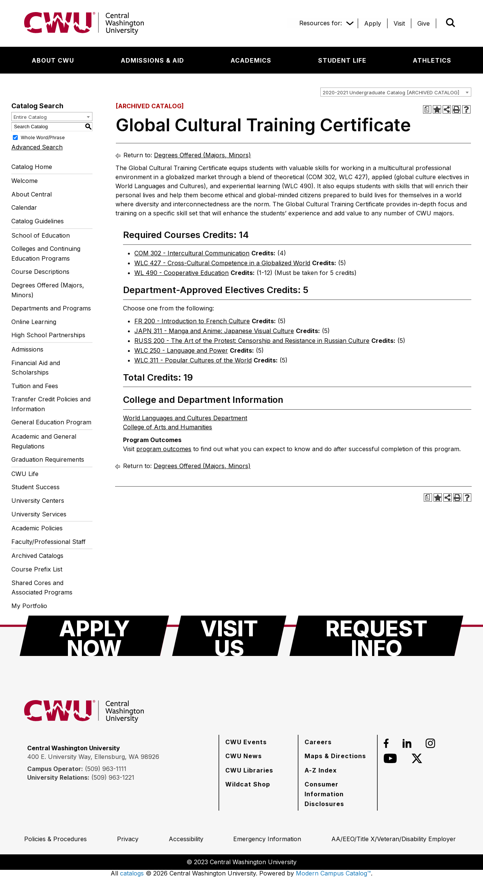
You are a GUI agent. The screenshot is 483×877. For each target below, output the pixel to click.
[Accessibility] (186, 839)
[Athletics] (432, 60)
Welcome (24, 180)
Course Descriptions (40, 271)
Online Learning (33, 322)
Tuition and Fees (34, 386)
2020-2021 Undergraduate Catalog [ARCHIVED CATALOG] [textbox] (391, 92)
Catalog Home (31, 166)
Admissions (27, 349)
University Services (38, 514)
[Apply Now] (94, 636)
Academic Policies (37, 528)
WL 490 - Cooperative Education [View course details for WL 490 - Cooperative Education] (181, 272)
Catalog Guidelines (37, 221)
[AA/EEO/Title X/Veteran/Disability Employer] (393, 839)
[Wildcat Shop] (247, 784)
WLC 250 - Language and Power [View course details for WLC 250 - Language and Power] (181, 350)
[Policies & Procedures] (55, 839)
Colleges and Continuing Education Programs (45, 253)
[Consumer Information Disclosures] (338, 793)
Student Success (35, 487)
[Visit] (399, 23)
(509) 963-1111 (105, 769)
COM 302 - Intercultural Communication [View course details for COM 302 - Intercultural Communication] (191, 253)
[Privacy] (128, 839)
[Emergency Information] (267, 839)
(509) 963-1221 (112, 777)
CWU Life (24, 474)
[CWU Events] (246, 742)
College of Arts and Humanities (167, 427)
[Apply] (372, 23)
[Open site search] (450, 22)
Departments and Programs (51, 308)
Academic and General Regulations (43, 441)
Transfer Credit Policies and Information (51, 404)
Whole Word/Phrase (43, 137)
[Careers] (318, 742)
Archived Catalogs (37, 555)
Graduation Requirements (47, 459)
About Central (31, 194)
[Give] (423, 23)
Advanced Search (37, 147)
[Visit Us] (229, 636)
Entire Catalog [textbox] (30, 117)
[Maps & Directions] (335, 756)
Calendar (24, 207)
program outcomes (163, 449)
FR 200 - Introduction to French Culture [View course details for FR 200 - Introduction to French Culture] (192, 321)
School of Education (40, 235)
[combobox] (395, 92)
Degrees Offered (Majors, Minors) (47, 290)
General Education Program (51, 422)
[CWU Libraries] (249, 770)
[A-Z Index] (321, 770)
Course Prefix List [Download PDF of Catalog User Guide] (36, 569)
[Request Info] (376, 636)
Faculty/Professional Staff (48, 541)
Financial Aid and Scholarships (35, 367)
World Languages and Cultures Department (185, 418)
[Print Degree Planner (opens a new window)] (427, 109)
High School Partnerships (48, 335)
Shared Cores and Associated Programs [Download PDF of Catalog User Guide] (41, 587)
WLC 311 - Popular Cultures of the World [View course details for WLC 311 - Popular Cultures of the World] (193, 360)
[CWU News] (243, 756)
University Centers (37, 500)
